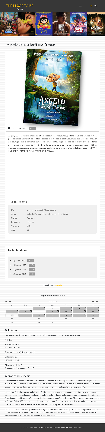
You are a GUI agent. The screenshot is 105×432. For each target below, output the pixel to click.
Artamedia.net (78, 427)
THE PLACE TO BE (19, 5)
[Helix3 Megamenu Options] (81, 6)
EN (95, 6)
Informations (18, 202)
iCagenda (58, 285)
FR (91, 6)
